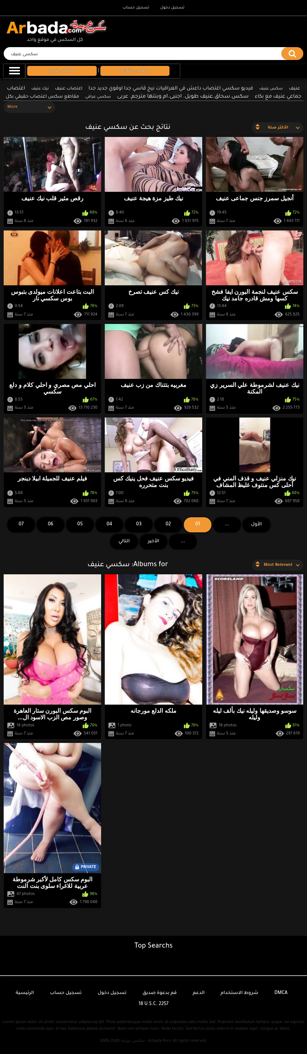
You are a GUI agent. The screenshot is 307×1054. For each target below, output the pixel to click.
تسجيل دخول (172, 8)
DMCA (281, 993)
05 (80, 524)
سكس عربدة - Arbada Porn (146, 1041)
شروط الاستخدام (239, 993)
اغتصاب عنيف (69, 89)
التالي (124, 541)
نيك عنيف (40, 89)
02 (168, 524)
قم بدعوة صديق (160, 993)
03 (139, 524)
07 (21, 524)
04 (110, 524)
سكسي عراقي (98, 97)
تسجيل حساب (135, 8)
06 (50, 524)
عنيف (294, 88)
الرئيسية (25, 993)
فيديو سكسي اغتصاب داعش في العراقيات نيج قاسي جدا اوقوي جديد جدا (171, 88)
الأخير (153, 541)
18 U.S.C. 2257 (154, 1004)
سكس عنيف (271, 89)
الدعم (198, 993)
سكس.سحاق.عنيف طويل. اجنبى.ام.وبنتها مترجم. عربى (183, 97)
